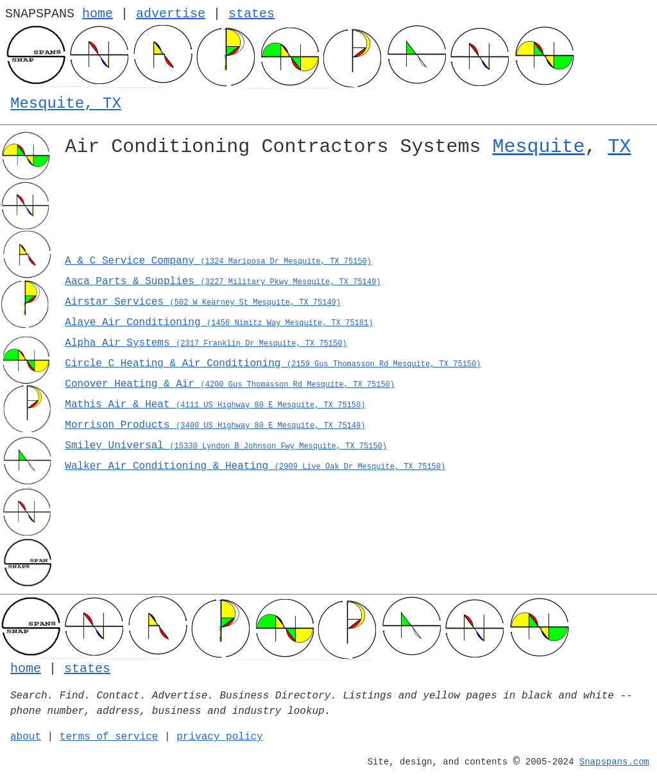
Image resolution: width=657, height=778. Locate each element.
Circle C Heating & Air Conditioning (273, 363)
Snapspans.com (614, 762)
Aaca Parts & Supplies (222, 281)
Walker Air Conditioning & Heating (255, 466)
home (97, 13)
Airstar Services (203, 302)
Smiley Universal (226, 446)
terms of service (109, 737)
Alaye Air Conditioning (219, 322)
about (25, 737)
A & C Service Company (218, 261)
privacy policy (219, 737)
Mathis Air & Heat (215, 404)
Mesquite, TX (65, 103)
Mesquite (538, 147)
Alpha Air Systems (205, 343)
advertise (170, 13)
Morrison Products (215, 425)
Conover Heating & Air (230, 384)
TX (619, 147)
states (251, 13)
